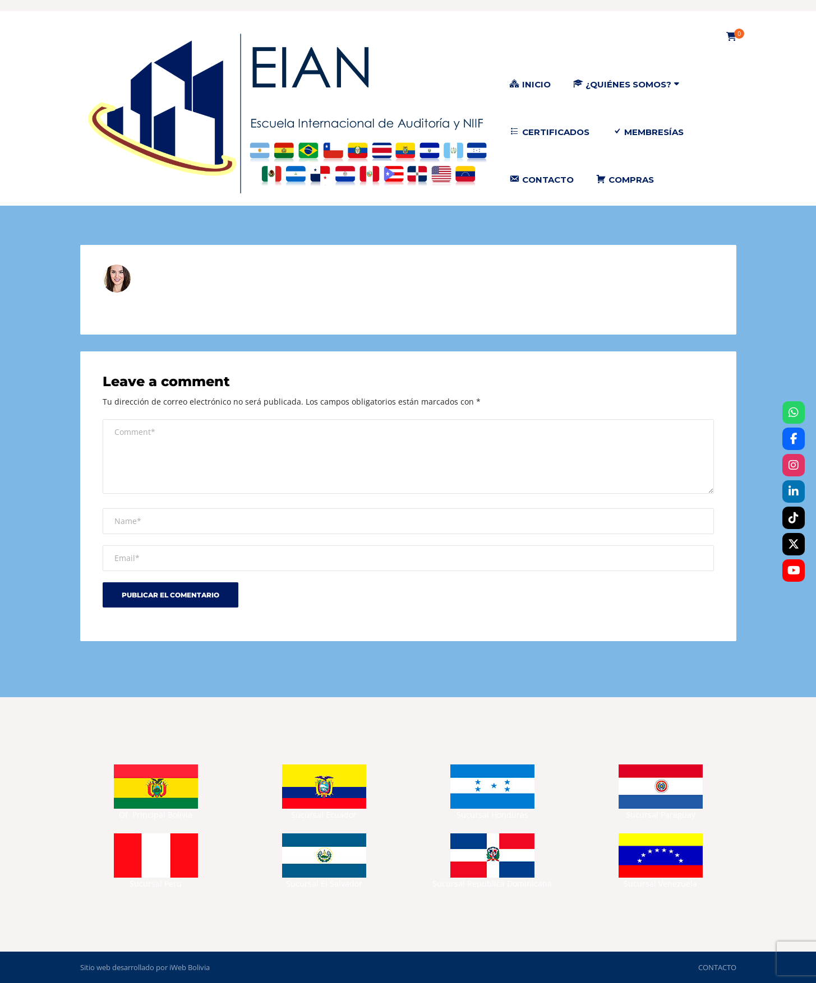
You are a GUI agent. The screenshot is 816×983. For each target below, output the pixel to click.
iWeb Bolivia (189, 967)
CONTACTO (717, 967)
